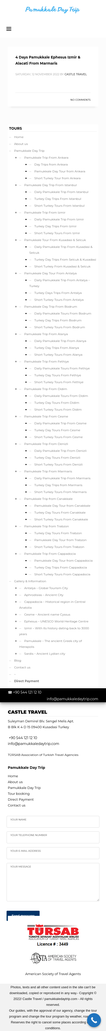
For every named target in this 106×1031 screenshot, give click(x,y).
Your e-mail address (25, 851)
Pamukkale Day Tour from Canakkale (62, 505)
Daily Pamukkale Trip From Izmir (59, 219)
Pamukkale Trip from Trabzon (46, 526)
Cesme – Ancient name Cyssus (47, 614)
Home (18, 137)
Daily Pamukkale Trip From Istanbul (61, 192)
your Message (20, 866)
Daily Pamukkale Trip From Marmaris (62, 478)
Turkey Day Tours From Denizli (57, 457)
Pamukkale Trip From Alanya (46, 334)
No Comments (80, 99)
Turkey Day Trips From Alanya (56, 348)
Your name (18, 819)
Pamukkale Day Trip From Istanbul (50, 185)
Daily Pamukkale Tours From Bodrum (62, 313)
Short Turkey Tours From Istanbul (59, 205)
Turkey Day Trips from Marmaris (58, 485)
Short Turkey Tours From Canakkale (61, 519)
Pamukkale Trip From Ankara (46, 157)
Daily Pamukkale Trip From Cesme (60, 423)
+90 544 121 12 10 (27, 692)
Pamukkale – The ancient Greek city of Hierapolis (50, 644)
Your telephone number (28, 835)
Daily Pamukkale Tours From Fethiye (62, 368)
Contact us (22, 667)
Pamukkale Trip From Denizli (46, 444)
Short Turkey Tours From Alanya (58, 354)
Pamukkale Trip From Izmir (44, 212)
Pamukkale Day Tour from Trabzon (60, 540)
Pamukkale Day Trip (29, 151)
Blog (17, 660)
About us (21, 144)
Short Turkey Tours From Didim (58, 409)
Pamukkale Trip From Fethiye (46, 361)
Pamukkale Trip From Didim (45, 389)
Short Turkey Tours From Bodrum (59, 327)
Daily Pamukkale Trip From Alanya (60, 341)
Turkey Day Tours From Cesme (57, 430)
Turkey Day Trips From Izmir (55, 226)
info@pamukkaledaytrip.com (72, 699)
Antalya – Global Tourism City (46, 588)
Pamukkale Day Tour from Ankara (59, 171)
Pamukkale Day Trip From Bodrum (50, 306)
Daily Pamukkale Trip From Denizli (60, 451)
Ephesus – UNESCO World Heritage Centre (56, 621)
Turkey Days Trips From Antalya (58, 293)
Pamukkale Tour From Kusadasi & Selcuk (55, 240)
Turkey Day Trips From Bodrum (58, 320)
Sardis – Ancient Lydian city (44, 653)
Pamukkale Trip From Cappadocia (50, 554)
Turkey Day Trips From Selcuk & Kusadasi (65, 259)
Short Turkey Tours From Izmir (57, 233)
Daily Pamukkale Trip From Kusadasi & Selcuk (61, 250)
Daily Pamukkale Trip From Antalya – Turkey (59, 283)
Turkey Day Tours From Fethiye (57, 375)
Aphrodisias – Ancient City (43, 595)
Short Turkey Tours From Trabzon (59, 547)
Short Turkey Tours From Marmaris (60, 492)
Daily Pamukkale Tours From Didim (61, 396)
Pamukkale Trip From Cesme (46, 416)
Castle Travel (76, 74)
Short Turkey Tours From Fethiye (59, 382)
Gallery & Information (30, 581)
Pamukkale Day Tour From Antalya (50, 273)
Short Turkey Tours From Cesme (58, 437)
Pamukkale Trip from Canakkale (48, 499)
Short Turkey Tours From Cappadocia (62, 574)
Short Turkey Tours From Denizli (58, 464)
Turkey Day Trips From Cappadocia (60, 567)
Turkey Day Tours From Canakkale (60, 512)
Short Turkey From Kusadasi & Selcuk (62, 266)
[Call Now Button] (94, 1020)
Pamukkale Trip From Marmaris (48, 471)
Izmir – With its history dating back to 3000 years (54, 631)
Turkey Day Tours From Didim (56, 403)
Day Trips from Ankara (51, 164)
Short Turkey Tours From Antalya (59, 300)
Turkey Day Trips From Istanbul (57, 199)
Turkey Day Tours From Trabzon (58, 533)
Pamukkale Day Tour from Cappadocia (63, 560)
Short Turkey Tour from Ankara (57, 178)
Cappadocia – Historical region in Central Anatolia (52, 604)
